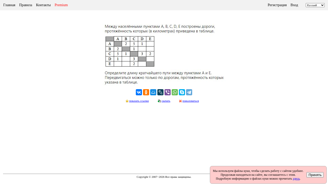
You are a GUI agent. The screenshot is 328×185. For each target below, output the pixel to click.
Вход (294, 5)
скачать (165, 100)
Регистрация (277, 5)
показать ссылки (139, 100)
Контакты (43, 5)
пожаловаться (190, 100)
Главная (9, 5)
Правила (25, 5)
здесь (296, 178)
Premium (61, 5)
